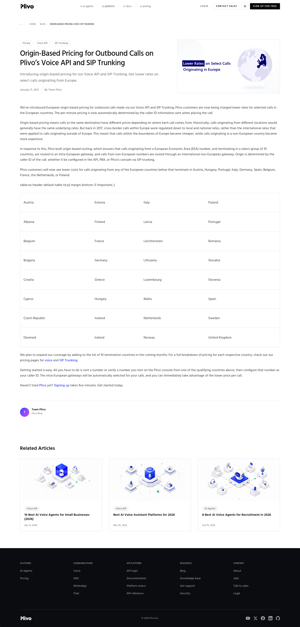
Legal (236, 593)
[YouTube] (248, 618)
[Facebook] (263, 618)
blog (42, 24)
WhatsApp (79, 586)
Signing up (61, 385)
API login (132, 571)
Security (185, 593)
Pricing (26, 43)
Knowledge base (190, 578)
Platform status (136, 586)
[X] (255, 618)
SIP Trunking (61, 43)
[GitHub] (278, 618)
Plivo (42, 385)
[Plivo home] (27, 6)
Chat (76, 593)
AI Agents (26, 571)
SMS (76, 578)
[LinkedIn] (270, 618)
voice (48, 360)
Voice (76, 571)
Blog (183, 571)
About (237, 571)
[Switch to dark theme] (245, 6)
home (33, 24)
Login (204, 6)
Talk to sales (240, 586)
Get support (187, 586)
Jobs (236, 578)
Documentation (136, 578)
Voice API (42, 43)
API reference (135, 593)
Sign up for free (265, 6)
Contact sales (226, 6)
